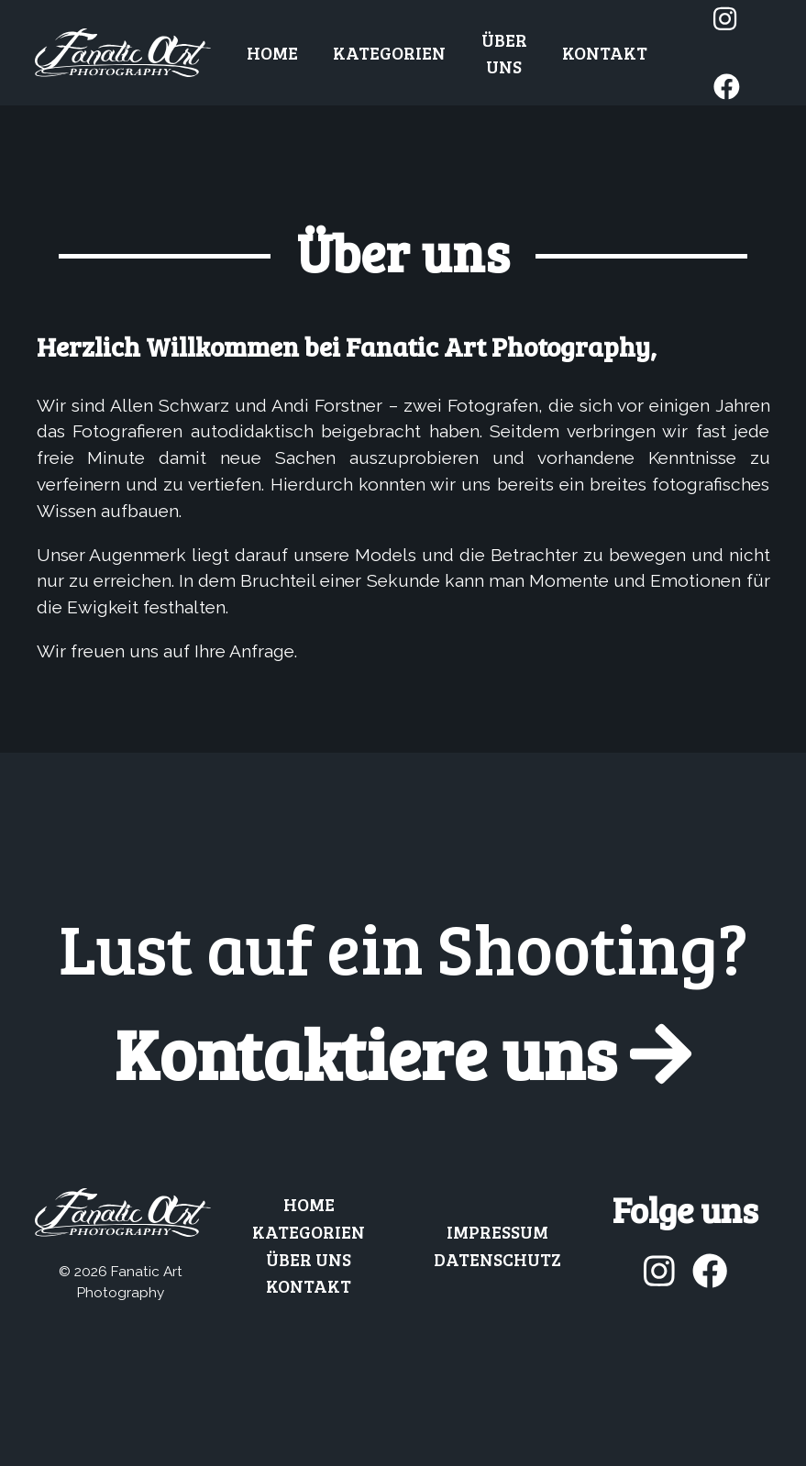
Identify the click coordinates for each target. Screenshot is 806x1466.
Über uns (504, 53)
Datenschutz (497, 1259)
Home (272, 52)
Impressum (497, 1231)
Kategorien (389, 52)
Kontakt (604, 52)
